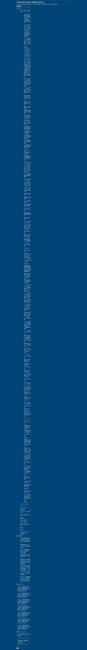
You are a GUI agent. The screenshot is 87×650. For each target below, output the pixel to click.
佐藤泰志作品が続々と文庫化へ (27, 112)
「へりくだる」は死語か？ (26, 245)
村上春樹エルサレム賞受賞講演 (27, 141)
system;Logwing (23, 531)
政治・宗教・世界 (24, 514)
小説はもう (26, 150)
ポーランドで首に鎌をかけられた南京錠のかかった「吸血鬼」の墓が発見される (27, 18)
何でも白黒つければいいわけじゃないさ (27, 184)
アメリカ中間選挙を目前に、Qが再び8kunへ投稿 (25, 551)
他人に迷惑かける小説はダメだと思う (27, 117)
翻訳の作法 (26, 291)
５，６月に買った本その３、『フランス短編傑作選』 (27, 307)
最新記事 (19, 6)
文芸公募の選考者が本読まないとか (27, 146)
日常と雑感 (23, 522)
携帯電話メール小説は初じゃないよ (27, 427)
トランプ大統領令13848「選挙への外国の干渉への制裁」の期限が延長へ (24, 588)
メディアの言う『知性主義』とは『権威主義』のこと (27, 90)
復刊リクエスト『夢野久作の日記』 (27, 281)
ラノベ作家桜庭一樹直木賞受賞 (27, 175)
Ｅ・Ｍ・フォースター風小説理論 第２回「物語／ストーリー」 (27, 457)
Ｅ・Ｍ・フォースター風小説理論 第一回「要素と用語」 (27, 496)
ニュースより (23, 507)
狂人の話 (26, 488)
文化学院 (22, 533)
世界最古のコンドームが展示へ (27, 345)
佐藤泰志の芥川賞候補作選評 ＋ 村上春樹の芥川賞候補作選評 (27, 268)
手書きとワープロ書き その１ (27, 398)
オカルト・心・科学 (25, 511)
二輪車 (21, 518)
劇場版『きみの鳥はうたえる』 (27, 103)
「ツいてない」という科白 (27, 356)
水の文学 (26, 263)
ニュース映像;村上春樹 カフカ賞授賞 (27, 240)
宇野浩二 (26, 437)
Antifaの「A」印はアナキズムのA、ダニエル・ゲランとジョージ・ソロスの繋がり (27, 51)
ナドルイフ (26, 248)
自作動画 (22, 509)
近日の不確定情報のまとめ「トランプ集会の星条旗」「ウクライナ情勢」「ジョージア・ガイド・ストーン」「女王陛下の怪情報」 (25, 570)
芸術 (21, 527)
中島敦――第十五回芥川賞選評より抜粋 (27, 441)
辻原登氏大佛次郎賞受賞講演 (27, 214)
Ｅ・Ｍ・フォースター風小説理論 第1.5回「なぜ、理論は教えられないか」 (27, 470)
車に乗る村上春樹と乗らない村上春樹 (27, 128)
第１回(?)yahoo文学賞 (27, 478)
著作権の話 (26, 409)
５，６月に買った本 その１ (27, 332)
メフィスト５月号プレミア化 (27, 209)
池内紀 (25, 501)
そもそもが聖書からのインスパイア (27, 375)
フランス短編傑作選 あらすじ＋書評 (27, 301)
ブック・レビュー (24, 503)
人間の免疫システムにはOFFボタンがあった (25, 556)
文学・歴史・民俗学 (25, 10)
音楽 (21, 529)
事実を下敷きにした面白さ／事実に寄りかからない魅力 (27, 338)
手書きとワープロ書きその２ (27, 394)
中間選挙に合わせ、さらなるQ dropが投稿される (25, 546)
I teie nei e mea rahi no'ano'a (30, 2)
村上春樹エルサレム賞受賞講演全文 (27, 137)
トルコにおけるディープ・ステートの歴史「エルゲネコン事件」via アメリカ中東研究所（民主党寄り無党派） (27, 30)
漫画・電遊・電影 (24, 524)
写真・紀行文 (23, 520)
